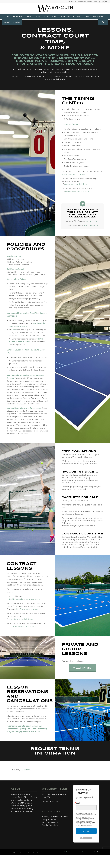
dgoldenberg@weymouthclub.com (24, 599)
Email (78, 803)
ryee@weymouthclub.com (77, 184)
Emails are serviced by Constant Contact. (84, 824)
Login (95, 1)
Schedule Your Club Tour (85, 1)
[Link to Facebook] (99, 1)
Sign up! (86, 831)
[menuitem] (85, 1)
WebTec (40, 852)
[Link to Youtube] (106, 1)
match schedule (92, 221)
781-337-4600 (72, 1)
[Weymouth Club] (55, 8)
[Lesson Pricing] (82, 668)
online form (25, 770)
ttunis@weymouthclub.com (74, 174)
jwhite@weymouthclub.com (77, 191)
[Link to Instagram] (103, 1)
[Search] (103, 22)
